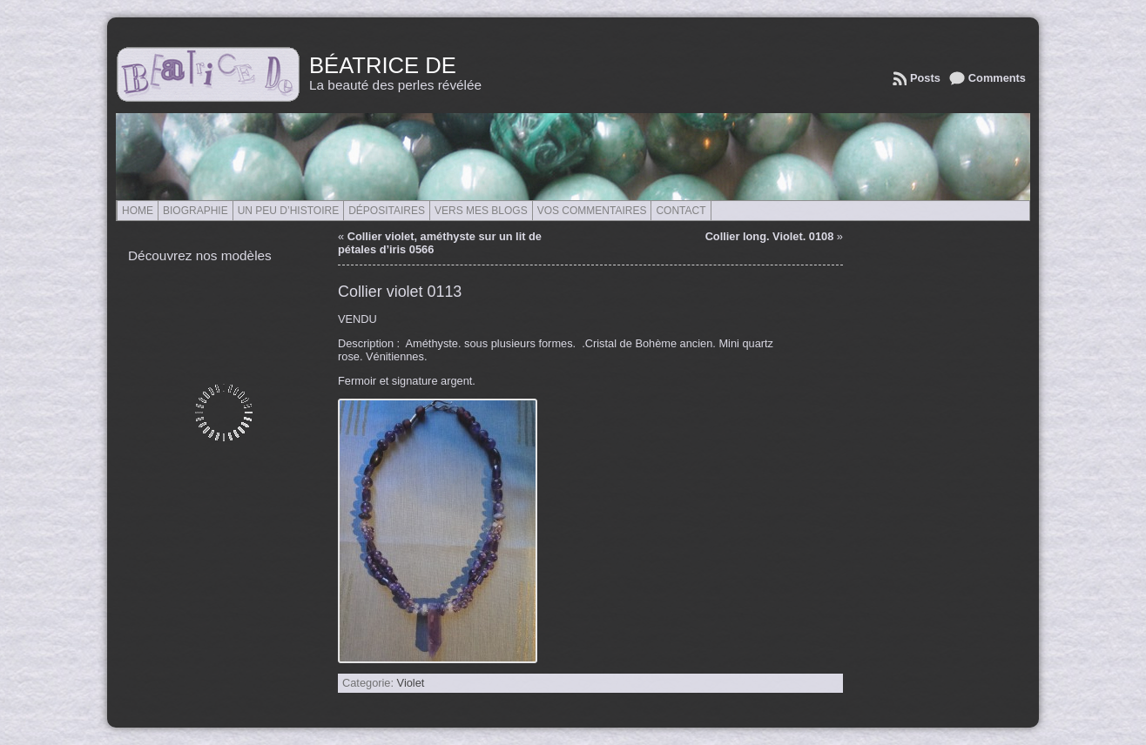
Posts (925, 77)
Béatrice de (382, 65)
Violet (411, 682)
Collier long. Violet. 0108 (769, 236)
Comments (997, 77)
